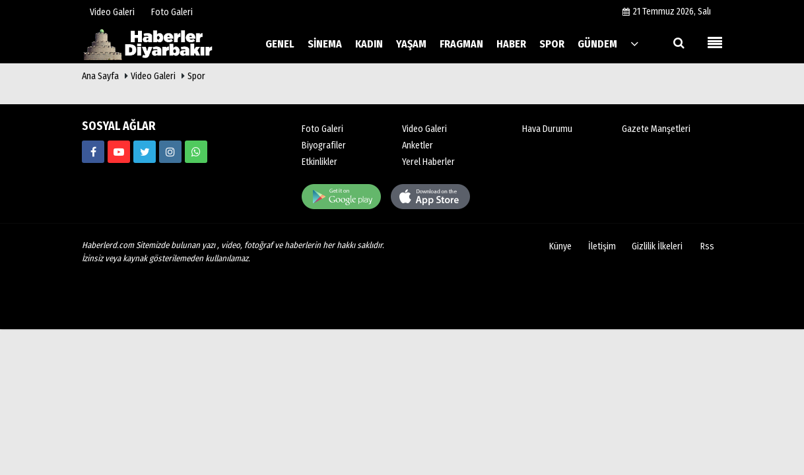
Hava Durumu (547, 129)
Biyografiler (324, 145)
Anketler (417, 145)
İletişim (602, 246)
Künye (560, 246)
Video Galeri (153, 76)
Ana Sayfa (100, 76)
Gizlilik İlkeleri (657, 246)
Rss (707, 246)
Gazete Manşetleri (656, 129)
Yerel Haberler (428, 162)
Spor (196, 76)
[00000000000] (196, 152)
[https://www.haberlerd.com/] (93, 152)
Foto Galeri (322, 129)
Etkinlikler (319, 162)
